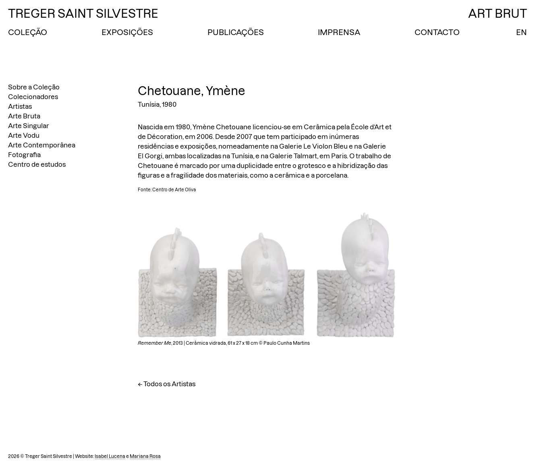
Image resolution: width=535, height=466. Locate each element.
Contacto (437, 32)
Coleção (27, 32)
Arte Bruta (24, 116)
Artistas (20, 106)
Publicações (235, 32)
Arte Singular (28, 125)
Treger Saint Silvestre (83, 13)
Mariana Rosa (145, 456)
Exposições (127, 32)
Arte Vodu (23, 135)
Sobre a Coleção (34, 87)
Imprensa (339, 32)
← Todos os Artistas (166, 383)
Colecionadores (33, 96)
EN (521, 32)
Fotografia (24, 154)
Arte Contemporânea (41, 145)
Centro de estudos (37, 164)
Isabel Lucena (110, 456)
